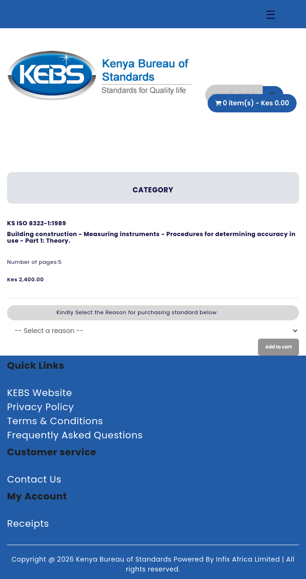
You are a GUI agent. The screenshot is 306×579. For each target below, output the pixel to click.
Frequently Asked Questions (75, 435)
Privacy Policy (40, 406)
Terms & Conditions (55, 421)
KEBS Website (39, 392)
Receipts (28, 523)
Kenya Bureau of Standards (124, 559)
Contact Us (34, 479)
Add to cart (278, 346)
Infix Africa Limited (249, 559)
